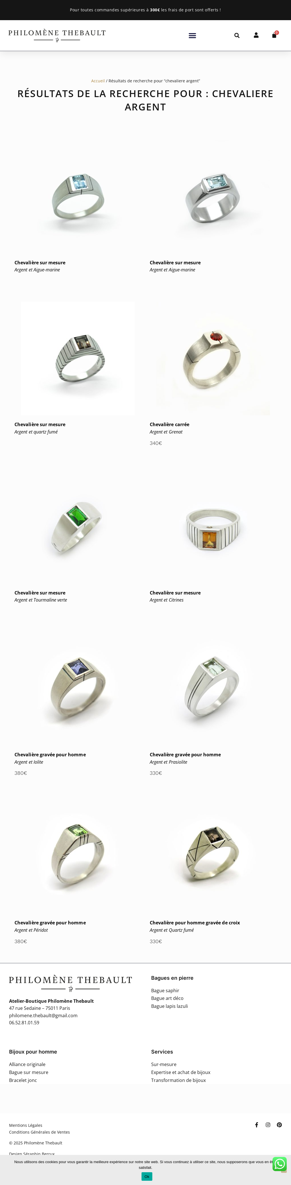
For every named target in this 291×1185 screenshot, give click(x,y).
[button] (192, 35)
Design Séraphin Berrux (32, 1154)
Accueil (98, 80)
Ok (146, 1176)
